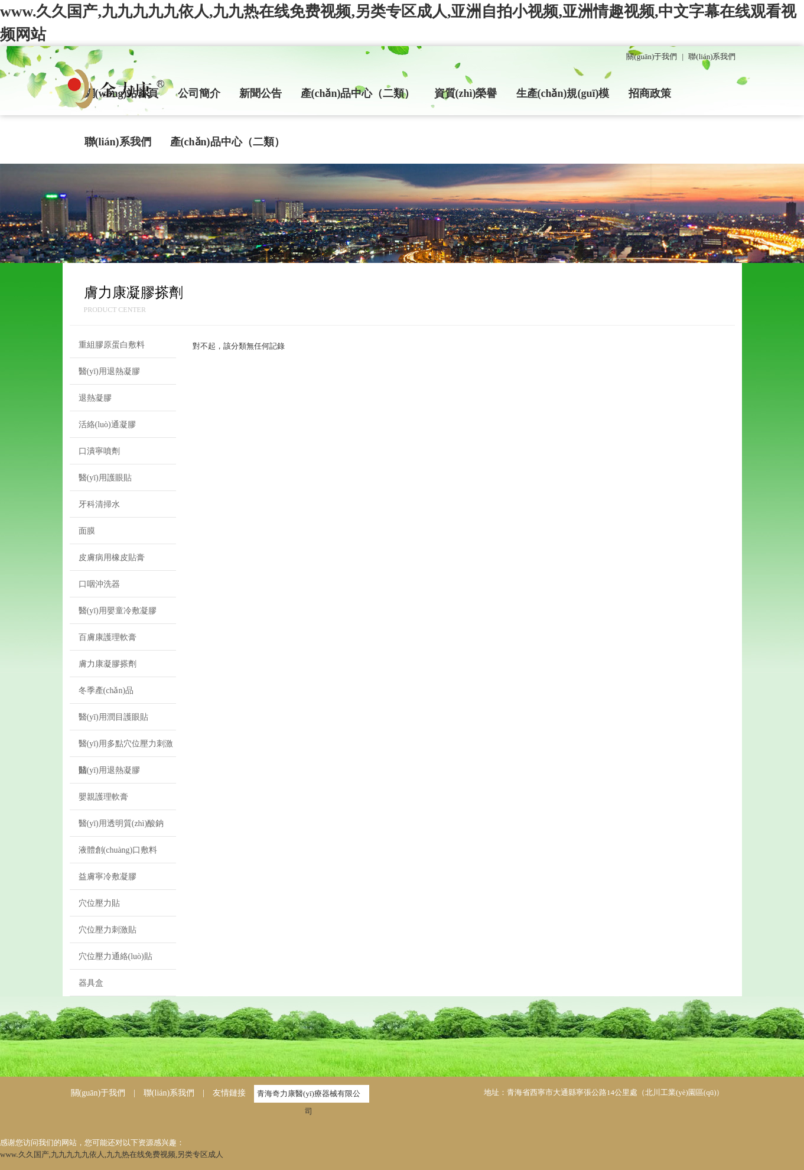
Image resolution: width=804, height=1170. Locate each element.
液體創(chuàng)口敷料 (118, 850)
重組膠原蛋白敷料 (112, 344)
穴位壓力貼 (99, 903)
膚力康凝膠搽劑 (107, 663)
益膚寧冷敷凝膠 (107, 876)
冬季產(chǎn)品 (106, 690)
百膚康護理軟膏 (107, 637)
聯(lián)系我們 (711, 56)
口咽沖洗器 (99, 584)
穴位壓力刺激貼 (107, 929)
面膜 (87, 530)
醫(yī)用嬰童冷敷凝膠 (118, 610)
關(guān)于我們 (651, 56)
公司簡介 (199, 93)
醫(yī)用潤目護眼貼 (113, 717)
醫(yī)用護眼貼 (105, 477)
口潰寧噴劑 (99, 451)
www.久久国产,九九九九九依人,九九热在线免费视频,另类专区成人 (111, 1154)
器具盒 (91, 983)
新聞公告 (260, 93)
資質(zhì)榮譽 (465, 93)
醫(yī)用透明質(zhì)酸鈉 (121, 823)
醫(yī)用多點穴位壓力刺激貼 (126, 748)
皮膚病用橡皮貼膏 (112, 557)
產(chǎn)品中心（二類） (358, 93)
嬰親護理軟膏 (103, 796)
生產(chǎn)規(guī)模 (563, 93)
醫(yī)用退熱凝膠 (109, 371)
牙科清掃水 (99, 504)
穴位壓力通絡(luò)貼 (115, 956)
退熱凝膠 (95, 398)
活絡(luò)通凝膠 (107, 424)
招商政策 (650, 93)
